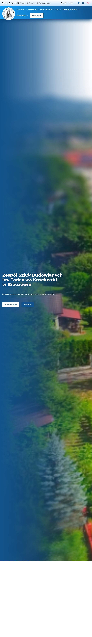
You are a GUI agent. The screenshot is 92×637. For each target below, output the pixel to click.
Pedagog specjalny (44, 3)
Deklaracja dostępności (9, 3)
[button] (22, 10)
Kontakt (71, 3)
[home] (8, 13)
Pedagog (21, 3)
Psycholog (31, 3)
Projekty (63, 3)
